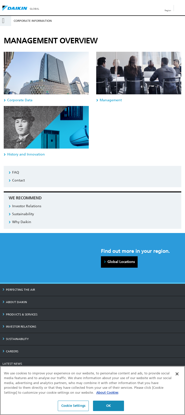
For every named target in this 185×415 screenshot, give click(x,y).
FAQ (15, 172)
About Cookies (107, 392)
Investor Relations (26, 206)
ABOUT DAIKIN (14, 302)
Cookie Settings (73, 406)
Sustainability (23, 214)
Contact (18, 180)
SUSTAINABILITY (15, 339)
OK (108, 406)
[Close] (177, 373)
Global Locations (121, 262)
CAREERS (10, 351)
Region (168, 10)
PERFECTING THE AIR (18, 289)
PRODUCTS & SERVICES (19, 314)
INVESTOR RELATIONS (19, 326)
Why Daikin (21, 222)
